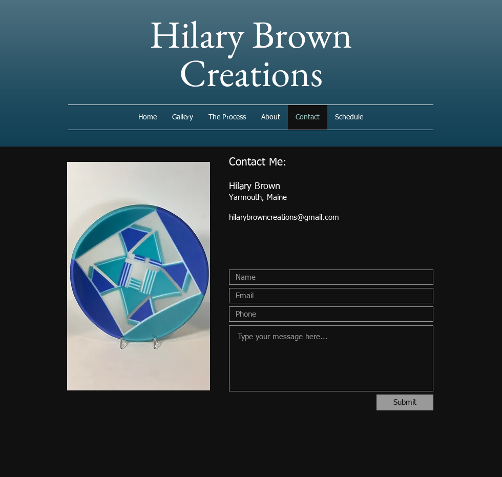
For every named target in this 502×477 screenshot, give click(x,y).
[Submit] (404, 402)
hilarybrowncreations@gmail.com (284, 217)
